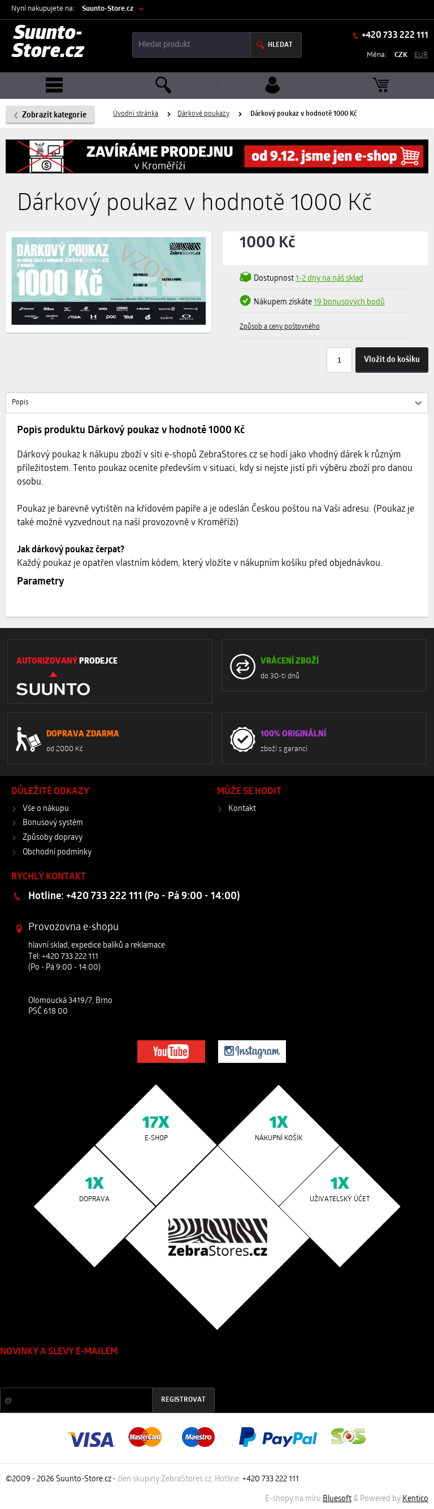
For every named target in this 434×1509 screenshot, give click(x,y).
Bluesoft (337, 1499)
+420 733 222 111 (394, 35)
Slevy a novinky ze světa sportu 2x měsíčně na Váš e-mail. (96, 1373)
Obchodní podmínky (57, 852)
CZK (400, 55)
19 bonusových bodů (349, 302)
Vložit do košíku (392, 360)
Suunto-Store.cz (107, 8)
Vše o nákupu (46, 809)
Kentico (415, 1499)
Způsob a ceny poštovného (280, 327)
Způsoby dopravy (53, 838)
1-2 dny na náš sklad (329, 278)
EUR (421, 55)
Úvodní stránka (135, 114)
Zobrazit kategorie (54, 115)
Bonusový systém (53, 823)
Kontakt (242, 809)
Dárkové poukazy (203, 114)
